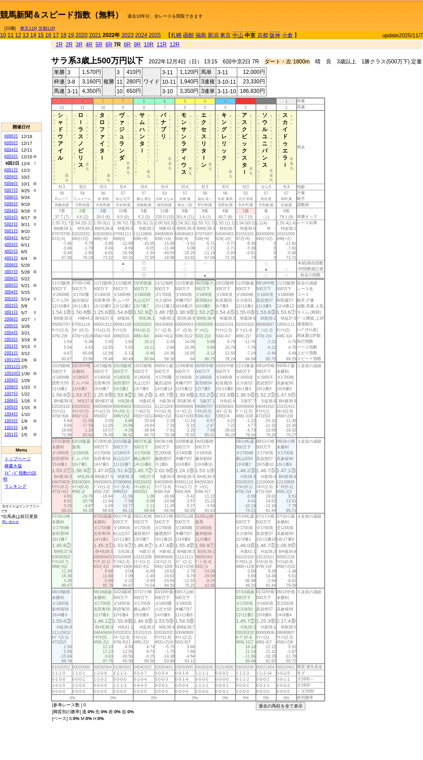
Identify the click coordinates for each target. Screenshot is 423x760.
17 (56, 35)
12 (18, 35)
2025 (155, 35)
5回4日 (11, 210)
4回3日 (11, 244)
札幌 (176, 35)
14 (33, 35)
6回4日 (11, 149)
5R (99, 44)
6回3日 (11, 156)
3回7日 (11, 271)
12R (175, 44)
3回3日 (11, 298)
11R (161, 44)
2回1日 (11, 353)
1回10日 (12, 373)
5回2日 (11, 224)
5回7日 (11, 190)
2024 (141, 35)
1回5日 (11, 407)
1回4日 (11, 414)
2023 (128, 35)
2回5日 (11, 325)
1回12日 (12, 359)
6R (108, 44)
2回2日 (11, 346)
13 (26, 35)
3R (79, 44)
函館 (188, 35)
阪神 (274, 35)
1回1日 (11, 434)
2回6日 (11, 319)
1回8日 (11, 386)
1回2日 (11, 427)
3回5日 (11, 285)
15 (41, 35)
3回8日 (11, 264)
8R (127, 44)
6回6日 (11, 136)
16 (48, 35)
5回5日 (11, 203)
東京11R (28, 28)
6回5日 (11, 142)
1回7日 (11, 393)
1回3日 (11, 420)
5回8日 (11, 183)
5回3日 (11, 217)
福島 (201, 35)
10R (149, 44)
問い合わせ (10, 522)
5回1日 (11, 231)
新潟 (213, 35)
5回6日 (11, 197)
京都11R (46, 28)
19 (71, 35)
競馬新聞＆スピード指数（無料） (61, 14)
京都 (262, 35)
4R (88, 44)
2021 (95, 35)
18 (63, 35)
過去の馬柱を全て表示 (281, 705)
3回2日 (11, 305)
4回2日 (11, 251)
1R (59, 44)
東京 (225, 35)
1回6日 (11, 400)
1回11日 (12, 366)
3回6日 (11, 278)
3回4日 (11, 292)
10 (3, 35)
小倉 (287, 35)
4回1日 (11, 258)
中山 (238, 35)
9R (137, 44)
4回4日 (11, 237)
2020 (82, 35)
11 (10, 35)
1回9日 (11, 380)
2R (69, 44)
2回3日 (11, 339)
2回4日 (11, 332)
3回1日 (11, 312)
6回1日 (11, 170)
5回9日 (11, 176)
